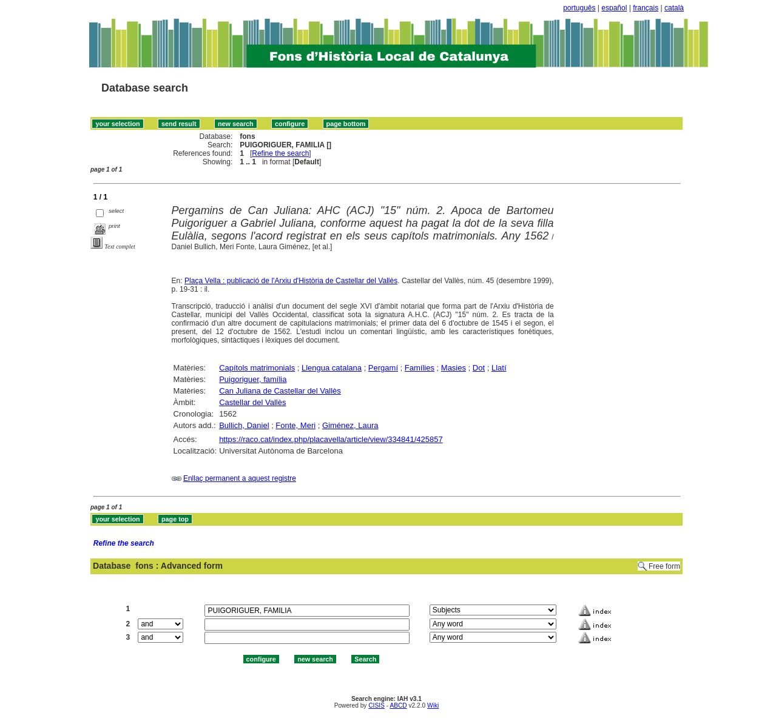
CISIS (376, 705)
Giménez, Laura (350, 425)
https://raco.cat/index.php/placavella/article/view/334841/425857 (331, 439)
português (579, 8)
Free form (664, 566)
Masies (453, 367)
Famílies (419, 367)
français (645, 8)
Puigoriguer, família (252, 379)
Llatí (499, 367)
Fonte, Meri (295, 425)
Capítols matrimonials (257, 367)
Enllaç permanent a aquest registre (239, 478)
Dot (479, 367)
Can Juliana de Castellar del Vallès (280, 390)
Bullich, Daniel (244, 425)
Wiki (433, 705)
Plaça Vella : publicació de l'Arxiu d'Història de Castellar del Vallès (290, 280)
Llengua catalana (332, 367)
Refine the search (280, 153)
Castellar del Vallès (252, 402)
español (614, 8)
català (674, 8)
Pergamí (383, 367)
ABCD (398, 705)
